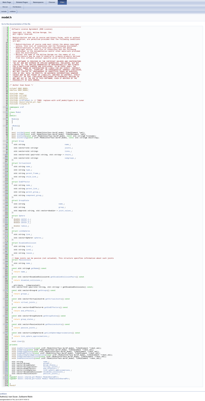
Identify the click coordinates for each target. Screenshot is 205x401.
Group (21, 141)
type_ (28, 170)
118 (5, 170)
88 (5, 148)
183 (5, 246)
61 (5, 126)
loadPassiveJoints (25, 358)
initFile (21, 136)
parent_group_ (32, 192)
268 (5, 368)
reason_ (29, 253)
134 (5, 188)
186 (5, 250)
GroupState (24, 200)
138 (5, 192)
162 (5, 221)
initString (22, 138)
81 (5, 144)
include (4, 11)
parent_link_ (32, 188)
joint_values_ (65, 211)
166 (5, 226)
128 (5, 182)
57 (5, 119)
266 (5, 365)
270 (5, 372)
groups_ (24, 294)
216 (5, 290)
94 (5, 151)
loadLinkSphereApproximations (31, 355)
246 (5, 333)
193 (5, 260)
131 (5, 185)
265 (5, 363)
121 (5, 173)
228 (5, 307)
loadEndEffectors (25, 353)
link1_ (29, 246)
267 (5, 367)
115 (5, 166)
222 (5, 299)
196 (5, 263)
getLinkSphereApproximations (58, 333)
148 (5, 204)
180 (5, 243)
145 (5, 200)
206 (5, 277)
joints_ (68, 148)
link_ (28, 234)
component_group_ (34, 195)
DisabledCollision (27, 243)
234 (5, 316)
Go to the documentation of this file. (16, 24)
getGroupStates (50, 316)
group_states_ (27, 319)
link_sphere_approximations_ (35, 336)
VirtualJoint (25, 163)
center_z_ (25, 222)
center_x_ (25, 219)
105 (5, 158)
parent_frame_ (32, 173)
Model (18, 112)
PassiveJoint (25, 260)
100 (5, 155)
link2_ (29, 250)
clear (19, 341)
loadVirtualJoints (25, 348)
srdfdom (13, 11)
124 (5, 177)
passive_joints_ (28, 328)
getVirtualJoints (53, 299)
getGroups (42, 290)
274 (5, 379)
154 (5, 211)
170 (5, 231)
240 (5, 324)
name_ (67, 144)
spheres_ (38, 238)
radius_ (24, 226)
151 (5, 207)
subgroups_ (70, 158)
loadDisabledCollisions (28, 356)
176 (5, 238)
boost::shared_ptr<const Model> (33, 379)
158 (5, 216)
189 (5, 253)
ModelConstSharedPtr (59, 379)
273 (5, 377)
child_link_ (31, 177)
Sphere (22, 216)
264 (5, 362)
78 (5, 141)
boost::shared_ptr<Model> (30, 377)
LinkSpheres (24, 231)
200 (5, 268)
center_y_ (25, 221)
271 (5, 373)
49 (5, 107)
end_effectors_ (28, 311)
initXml (20, 132)
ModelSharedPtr (50, 377)
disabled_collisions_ (31, 280)
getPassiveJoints (53, 324)
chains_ (68, 155)
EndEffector (24, 182)
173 (5, 234)
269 (5, 370)
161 (5, 219)
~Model (15, 126)
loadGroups (22, 350)
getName (34, 268)
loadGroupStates (24, 351)
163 (5, 222)
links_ (68, 151)
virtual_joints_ (28, 302)
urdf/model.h (26, 100)
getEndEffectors (52, 307)
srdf (22, 107)
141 (5, 195)
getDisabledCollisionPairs (63, 277)
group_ (62, 207)
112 (5, 163)
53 (5, 112)
